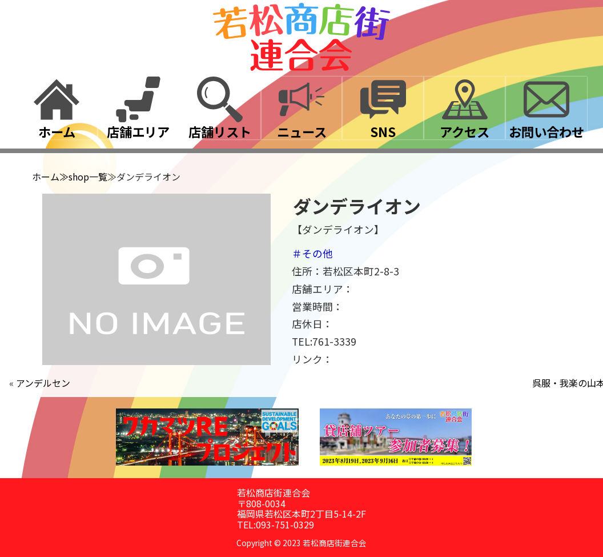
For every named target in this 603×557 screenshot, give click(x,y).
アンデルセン (43, 383)
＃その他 (312, 253)
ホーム (45, 176)
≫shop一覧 (83, 176)
